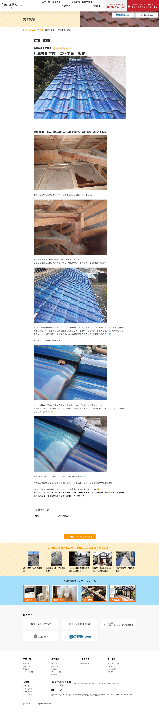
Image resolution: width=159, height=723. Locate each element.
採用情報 (111, 676)
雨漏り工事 (27, 668)
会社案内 (111, 668)
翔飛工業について (114, 664)
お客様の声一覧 (85, 664)
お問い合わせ (28, 697)
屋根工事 (26, 664)
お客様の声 (65, 5)
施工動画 (54, 680)
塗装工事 (26, 672)
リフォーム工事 (29, 676)
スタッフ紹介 (113, 672)
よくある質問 (28, 705)
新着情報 (95, 5)
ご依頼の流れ (28, 701)
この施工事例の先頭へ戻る (79, 536)
